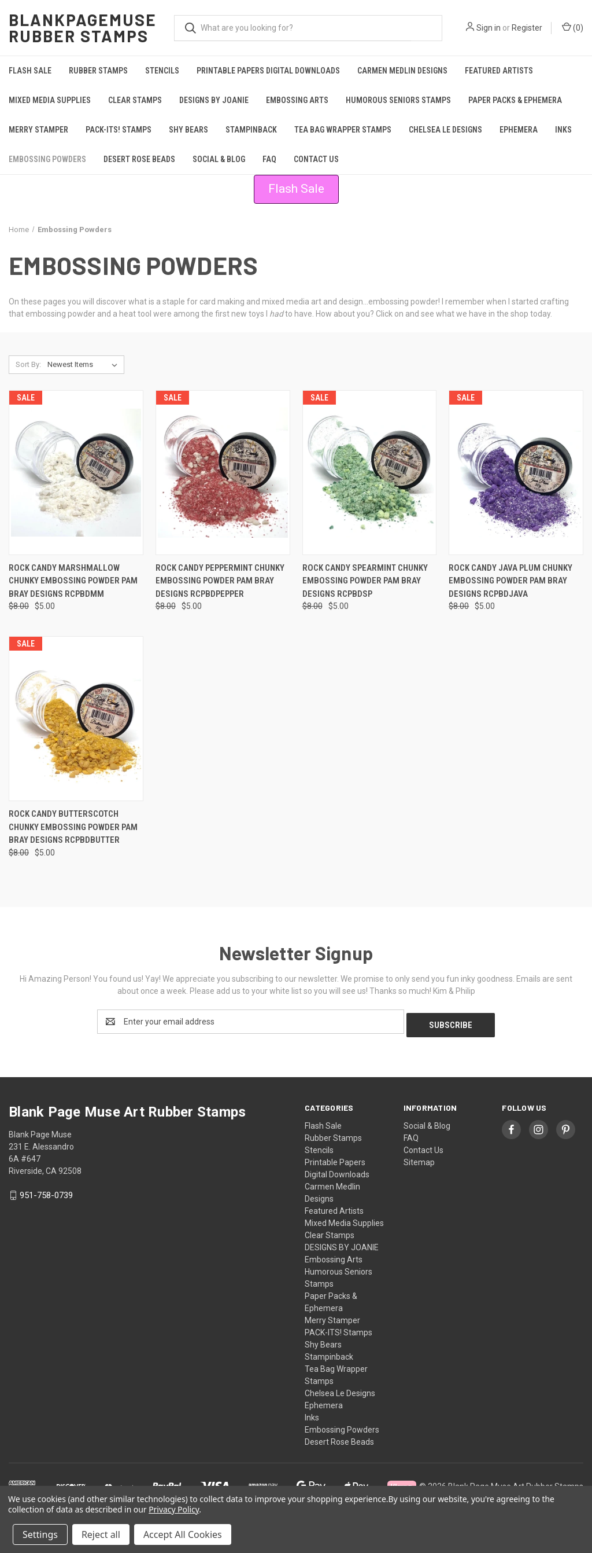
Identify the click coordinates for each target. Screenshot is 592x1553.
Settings (40, 1534)
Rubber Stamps (98, 70)
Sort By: (28, 364)
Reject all (101, 1534)
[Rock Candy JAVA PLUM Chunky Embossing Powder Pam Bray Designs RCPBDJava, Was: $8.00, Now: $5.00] (516, 472)
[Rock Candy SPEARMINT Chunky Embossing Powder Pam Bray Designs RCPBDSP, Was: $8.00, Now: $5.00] (370, 472)
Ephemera (519, 129)
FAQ (269, 159)
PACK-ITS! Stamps (118, 129)
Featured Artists (499, 70)
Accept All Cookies (182, 1534)
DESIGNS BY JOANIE (214, 100)
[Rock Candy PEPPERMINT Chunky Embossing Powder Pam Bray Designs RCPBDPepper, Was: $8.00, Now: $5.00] (223, 472)
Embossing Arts (297, 100)
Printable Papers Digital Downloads (268, 70)
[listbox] (85, 364)
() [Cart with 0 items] (572, 27)
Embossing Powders (47, 159)
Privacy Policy (174, 1509)
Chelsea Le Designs (445, 129)
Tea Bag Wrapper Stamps (342, 129)
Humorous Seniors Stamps (398, 100)
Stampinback (251, 129)
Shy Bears (188, 129)
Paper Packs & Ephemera (515, 100)
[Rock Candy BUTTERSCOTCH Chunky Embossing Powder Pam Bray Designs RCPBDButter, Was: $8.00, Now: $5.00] (76, 718)
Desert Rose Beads (139, 159)
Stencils (162, 70)
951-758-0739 (46, 1192)
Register (527, 27)
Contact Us (316, 159)
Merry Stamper (38, 129)
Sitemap (419, 1158)
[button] (296, 189)
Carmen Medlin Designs (402, 70)
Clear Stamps (135, 100)
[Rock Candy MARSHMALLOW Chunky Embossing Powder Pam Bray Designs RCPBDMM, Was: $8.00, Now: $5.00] (76, 472)
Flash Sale (30, 70)
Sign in (488, 27)
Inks (563, 129)
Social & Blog (219, 159)
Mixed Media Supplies (50, 100)
